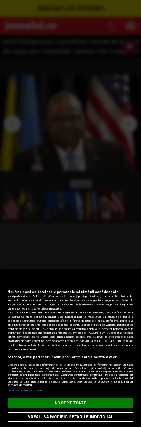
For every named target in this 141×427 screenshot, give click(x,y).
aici (69, 332)
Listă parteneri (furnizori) (25, 390)
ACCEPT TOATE (70, 403)
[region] (70, 348)
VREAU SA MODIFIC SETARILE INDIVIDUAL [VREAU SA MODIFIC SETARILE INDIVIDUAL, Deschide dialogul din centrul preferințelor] (70, 417)
